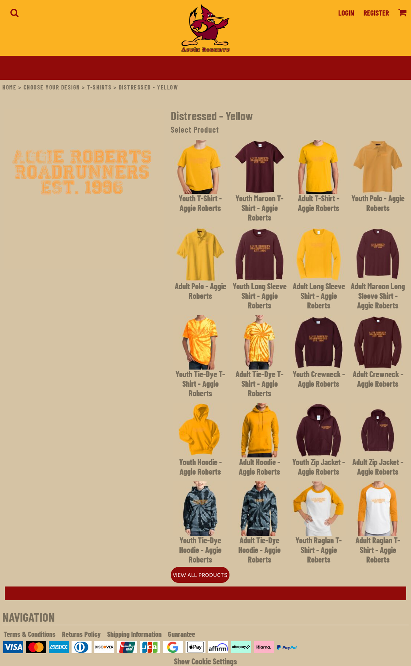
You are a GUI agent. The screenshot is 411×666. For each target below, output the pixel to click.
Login (346, 12)
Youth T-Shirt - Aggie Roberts (200, 203)
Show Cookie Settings (205, 661)
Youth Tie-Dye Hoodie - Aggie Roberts (200, 549)
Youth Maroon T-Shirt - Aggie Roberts (259, 207)
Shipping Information (134, 634)
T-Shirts (99, 87)
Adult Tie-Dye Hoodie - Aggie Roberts (259, 549)
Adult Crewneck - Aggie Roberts (378, 378)
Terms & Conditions (30, 634)
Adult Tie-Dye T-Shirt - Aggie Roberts (259, 383)
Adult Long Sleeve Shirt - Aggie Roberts (319, 295)
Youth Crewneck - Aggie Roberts (319, 378)
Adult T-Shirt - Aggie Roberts (318, 203)
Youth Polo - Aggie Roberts (378, 203)
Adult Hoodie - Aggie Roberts (259, 466)
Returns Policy (81, 634)
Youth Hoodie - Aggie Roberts (200, 466)
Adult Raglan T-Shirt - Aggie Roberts (377, 549)
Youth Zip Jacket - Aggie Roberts (318, 466)
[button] (14, 12)
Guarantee (181, 634)
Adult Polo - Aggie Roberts (200, 290)
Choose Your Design (52, 87)
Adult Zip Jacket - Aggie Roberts (377, 466)
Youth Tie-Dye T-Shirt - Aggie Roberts (200, 383)
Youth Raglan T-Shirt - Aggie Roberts (318, 549)
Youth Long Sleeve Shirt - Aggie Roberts (260, 295)
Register (376, 12)
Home (9, 87)
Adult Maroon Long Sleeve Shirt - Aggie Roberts (378, 295)
